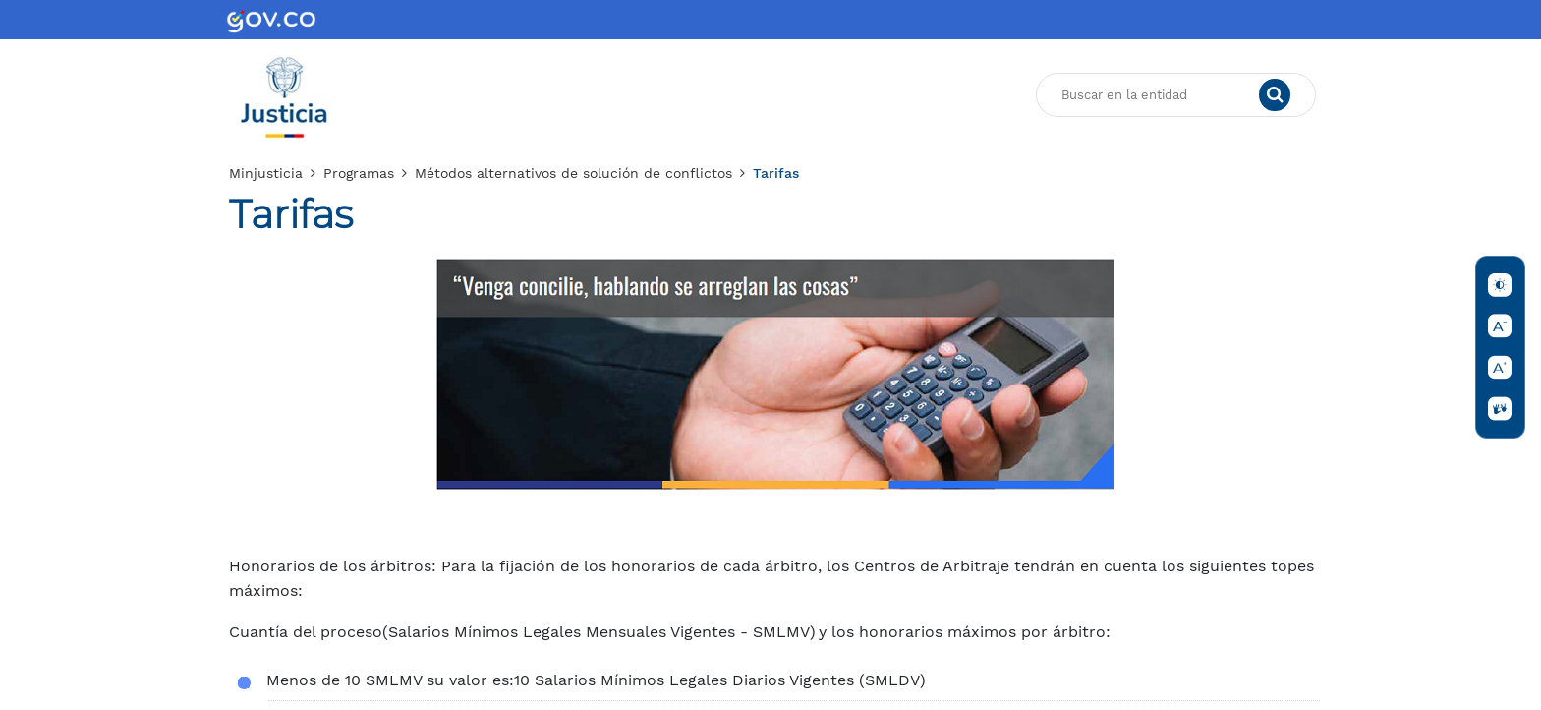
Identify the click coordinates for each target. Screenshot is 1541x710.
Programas (358, 173)
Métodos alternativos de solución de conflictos (573, 173)
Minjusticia (266, 173)
